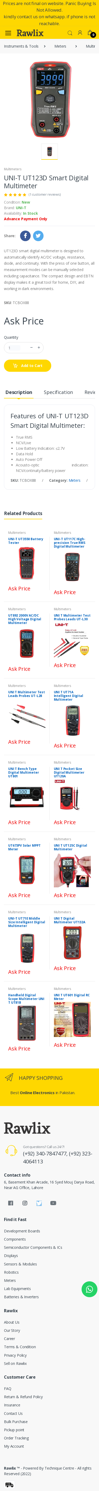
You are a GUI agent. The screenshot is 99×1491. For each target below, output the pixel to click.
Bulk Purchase (16, 1421)
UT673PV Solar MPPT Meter (24, 847)
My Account (14, 1446)
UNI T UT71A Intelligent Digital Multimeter (68, 696)
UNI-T (21, 207)
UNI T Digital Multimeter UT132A (70, 920)
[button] (70, 32)
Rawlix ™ (12, 1468)
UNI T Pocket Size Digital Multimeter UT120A (69, 772)
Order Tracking (16, 1437)
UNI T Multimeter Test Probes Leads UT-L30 (72, 617)
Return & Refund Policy (23, 1396)
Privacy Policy (15, 1355)
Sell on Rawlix (15, 1363)
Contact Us (13, 1413)
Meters (60, 46)
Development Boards (22, 1230)
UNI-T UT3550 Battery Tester (25, 541)
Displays (11, 1255)
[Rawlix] (30, 32)
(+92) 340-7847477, (46, 1153)
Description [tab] (18, 392)
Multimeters (12, 169)
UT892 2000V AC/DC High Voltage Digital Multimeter (24, 619)
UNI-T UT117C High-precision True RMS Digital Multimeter (69, 543)
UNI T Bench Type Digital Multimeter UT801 (23, 772)
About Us (12, 1322)
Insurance (12, 1404)
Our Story (12, 1330)
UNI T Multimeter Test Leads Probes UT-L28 (26, 694)
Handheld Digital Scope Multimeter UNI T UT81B (26, 999)
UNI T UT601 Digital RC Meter (72, 997)
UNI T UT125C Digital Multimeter (70, 847)
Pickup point (14, 1429)
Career (9, 1338)
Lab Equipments (17, 1288)
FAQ (7, 1388)
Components (15, 1239)
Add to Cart (28, 366)
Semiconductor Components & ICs (33, 1247)
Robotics (11, 1272)
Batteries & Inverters (21, 1296)
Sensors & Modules (20, 1264)
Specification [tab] (58, 392)
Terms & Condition (20, 1346)
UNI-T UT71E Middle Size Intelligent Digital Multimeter (26, 922)
